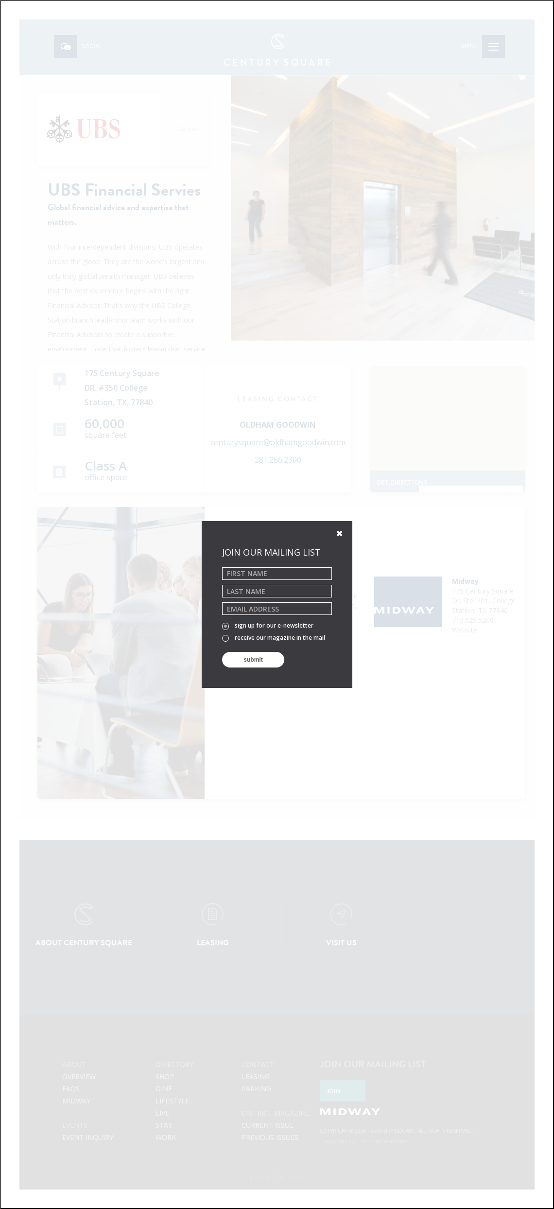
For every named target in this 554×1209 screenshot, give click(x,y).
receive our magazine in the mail (273, 638)
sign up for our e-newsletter (267, 626)
